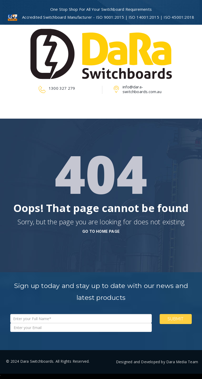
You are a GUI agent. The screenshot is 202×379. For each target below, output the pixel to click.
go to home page (101, 231)
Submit (176, 318)
